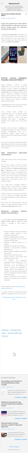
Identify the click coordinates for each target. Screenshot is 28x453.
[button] (26, 14)
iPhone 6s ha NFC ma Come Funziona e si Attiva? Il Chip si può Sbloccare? (11, 425)
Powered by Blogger (14, 446)
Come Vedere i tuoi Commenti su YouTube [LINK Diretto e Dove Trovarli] (11, 382)
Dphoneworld (14, 4)
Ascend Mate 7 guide (16, 330)
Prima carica (5, 336)
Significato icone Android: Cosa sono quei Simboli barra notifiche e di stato (12, 403)
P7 (12, 288)
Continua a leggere (20, 397)
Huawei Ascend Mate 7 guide (15, 333)
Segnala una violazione (14, 449)
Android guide (5, 330)
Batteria (4, 333)
